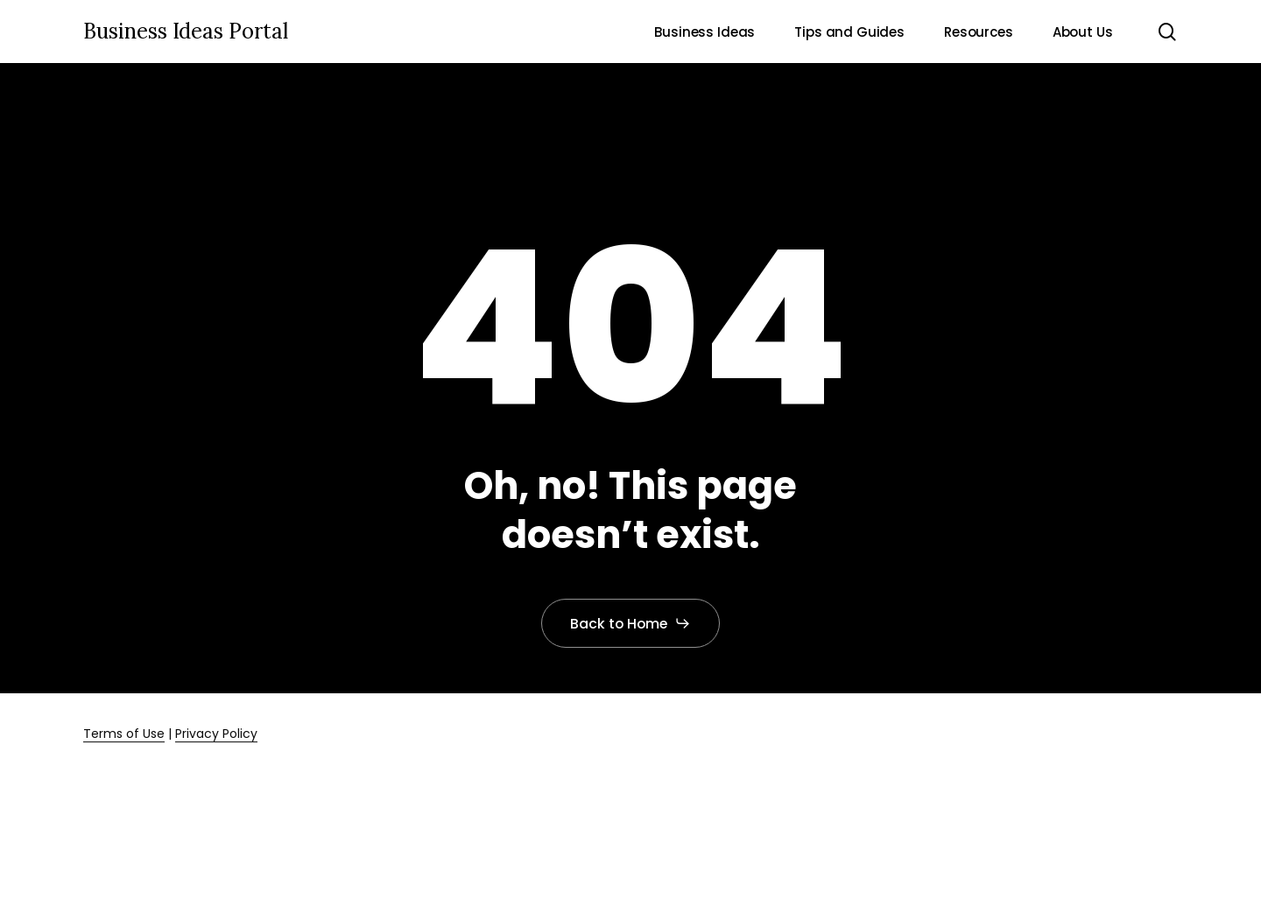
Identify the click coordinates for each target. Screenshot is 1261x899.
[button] (631, 623)
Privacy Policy (216, 733)
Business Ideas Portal (185, 31)
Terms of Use (124, 733)
